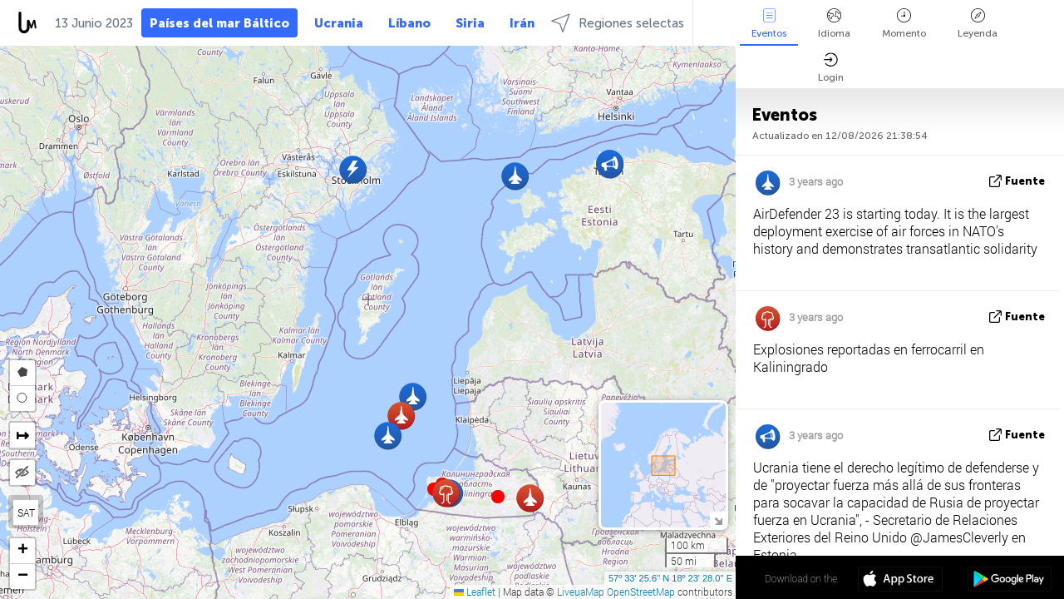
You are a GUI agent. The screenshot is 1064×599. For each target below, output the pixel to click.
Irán (522, 23)
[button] (498, 496)
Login (831, 67)
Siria (470, 23)
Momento (904, 23)
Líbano (409, 23)
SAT (26, 512)
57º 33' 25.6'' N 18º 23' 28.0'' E (670, 578)
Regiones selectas (617, 22)
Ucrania (338, 23)
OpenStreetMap (641, 591)
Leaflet (474, 591)
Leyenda (978, 23)
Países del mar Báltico (219, 23)
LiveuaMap (580, 591)
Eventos (768, 23)
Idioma (834, 23)
